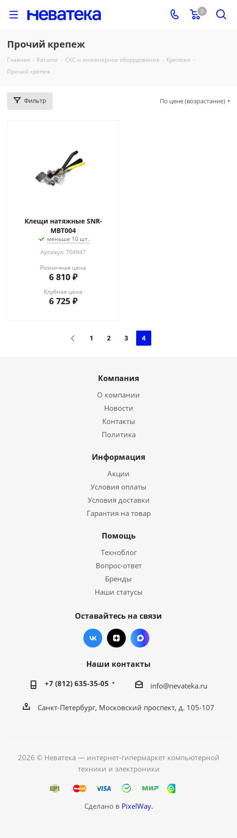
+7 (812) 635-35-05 (77, 683)
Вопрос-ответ (119, 565)
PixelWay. (137, 806)
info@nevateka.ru (178, 685)
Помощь (119, 536)
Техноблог (119, 552)
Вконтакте (92, 638)
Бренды (118, 578)
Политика (119, 434)
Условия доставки (119, 500)
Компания (118, 378)
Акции (118, 473)
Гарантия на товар (119, 513)
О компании (118, 394)
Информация (118, 457)
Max (140, 638)
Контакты (118, 421)
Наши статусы (119, 592)
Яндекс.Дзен (116, 638)
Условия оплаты (118, 486)
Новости (118, 408)
